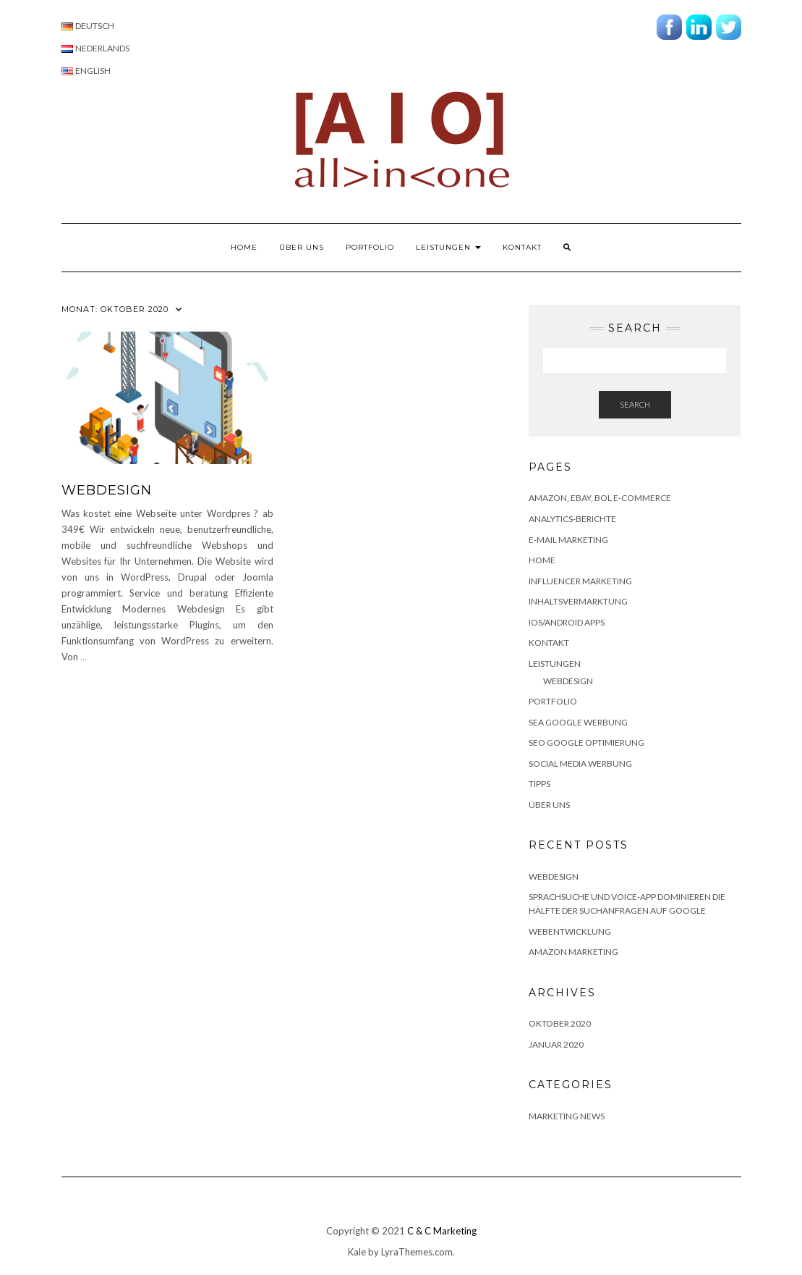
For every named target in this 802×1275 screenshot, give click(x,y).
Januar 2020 (556, 1044)
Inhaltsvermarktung (578, 601)
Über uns (301, 247)
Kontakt (522, 247)
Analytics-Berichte (572, 518)
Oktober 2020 (560, 1023)
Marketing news (567, 1116)
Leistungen (448, 247)
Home (244, 247)
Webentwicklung (570, 931)
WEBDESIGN (106, 490)
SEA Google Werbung (578, 722)
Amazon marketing (573, 951)
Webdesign (568, 681)
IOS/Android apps (567, 622)
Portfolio (370, 247)
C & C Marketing (442, 1231)
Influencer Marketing (580, 581)
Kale (357, 1252)
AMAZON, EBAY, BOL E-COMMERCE (600, 497)
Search (635, 404)
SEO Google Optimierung (586, 742)
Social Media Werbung (580, 763)
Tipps (539, 783)
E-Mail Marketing (568, 539)
